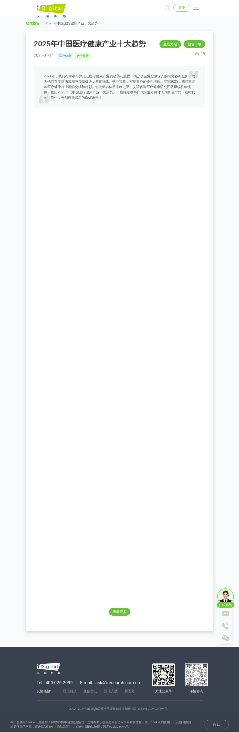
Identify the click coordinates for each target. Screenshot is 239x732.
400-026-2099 (59, 683)
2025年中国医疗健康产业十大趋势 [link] (72, 27)
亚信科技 (70, 692)
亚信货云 (90, 692)
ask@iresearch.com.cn (117, 683)
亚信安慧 (111, 692)
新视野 (130, 692)
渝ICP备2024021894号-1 (153, 709)
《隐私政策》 (63, 726)
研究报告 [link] (33, 27)
